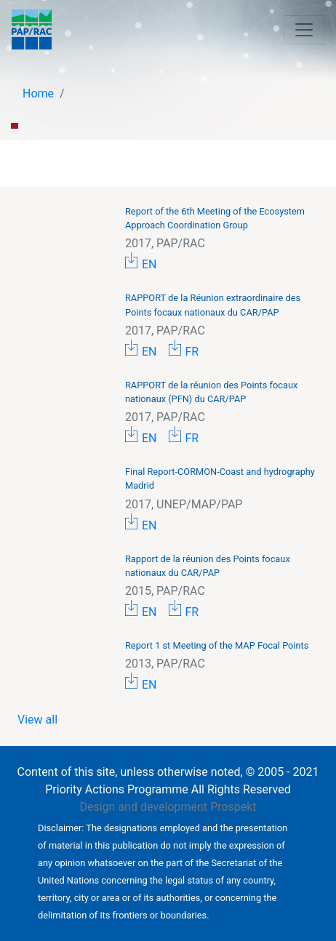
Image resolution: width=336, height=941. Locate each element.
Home (38, 93)
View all (37, 719)
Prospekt (233, 807)
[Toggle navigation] (304, 29)
